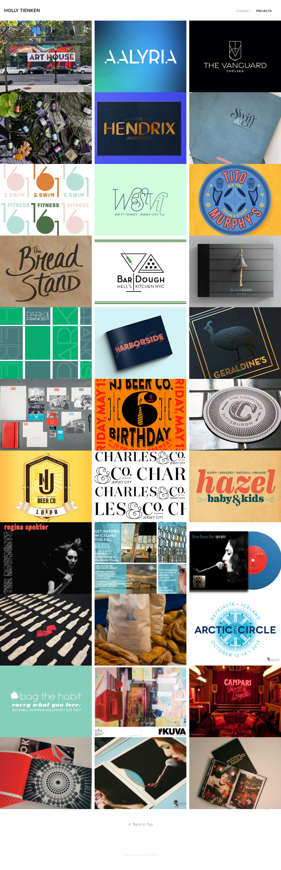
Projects (264, 11)
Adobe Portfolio (148, 855)
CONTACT (243, 11)
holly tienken (22, 10)
